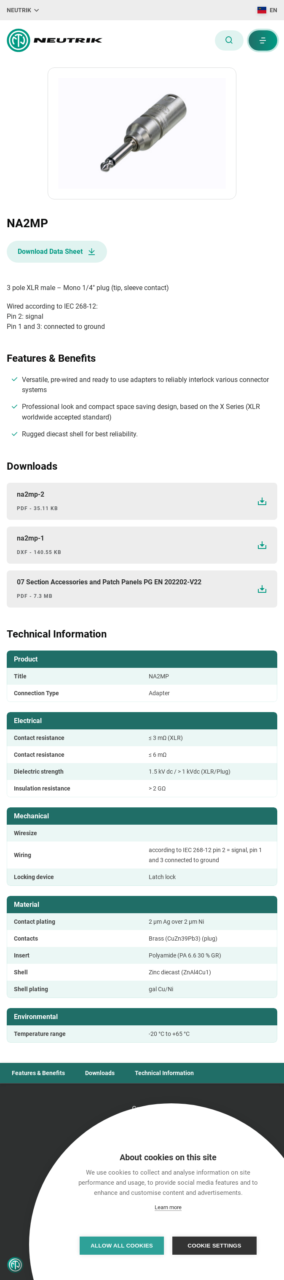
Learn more (168, 1207)
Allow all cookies (122, 1245)
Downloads (100, 1073)
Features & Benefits (38, 1073)
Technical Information (164, 1073)
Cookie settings (214, 1245)
